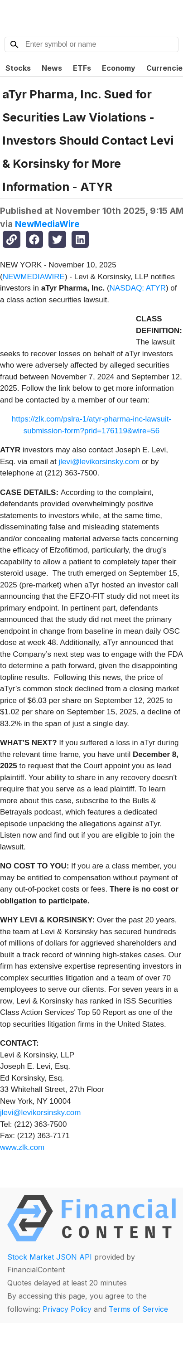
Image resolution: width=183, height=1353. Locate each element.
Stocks (18, 68)
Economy (118, 68)
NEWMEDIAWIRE (34, 276)
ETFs (82, 68)
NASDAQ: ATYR (138, 288)
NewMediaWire (47, 223)
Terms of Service (138, 1309)
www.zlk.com (22, 1147)
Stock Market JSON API (49, 1256)
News (52, 68)
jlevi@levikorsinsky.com (98, 461)
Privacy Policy (67, 1309)
